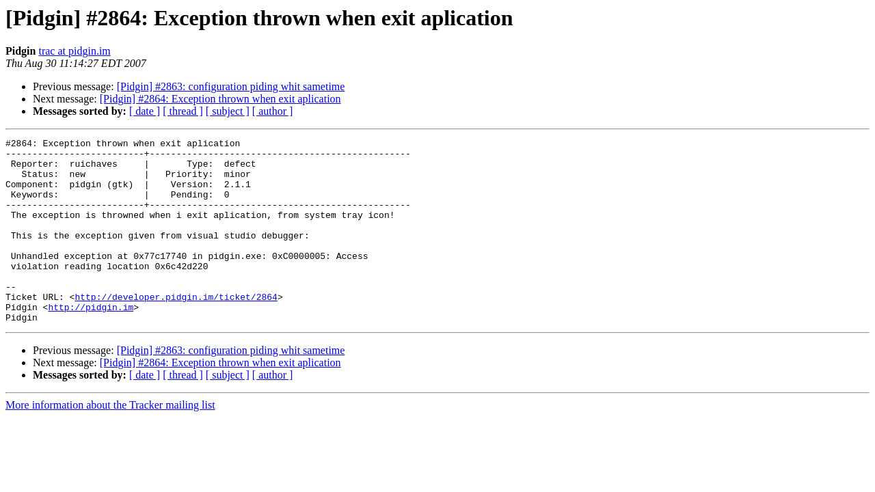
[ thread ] (183, 111)
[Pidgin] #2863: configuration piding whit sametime (231, 86)
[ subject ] (228, 111)
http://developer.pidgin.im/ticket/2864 (176, 329)
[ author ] (272, 111)
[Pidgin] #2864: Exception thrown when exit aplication (220, 99)
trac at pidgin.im (74, 51)
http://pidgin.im (90, 342)
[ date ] (144, 111)
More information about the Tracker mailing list (110, 442)
